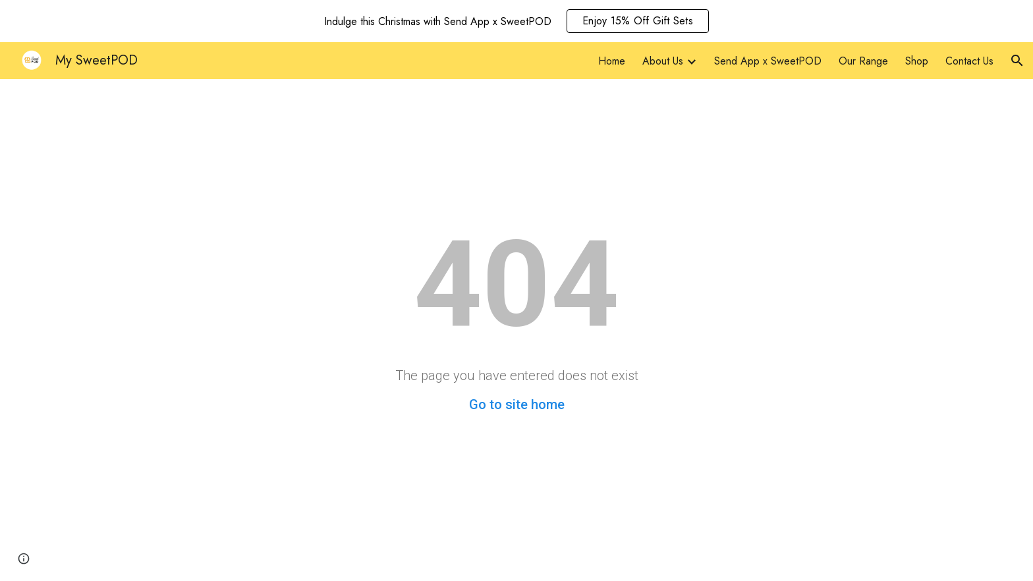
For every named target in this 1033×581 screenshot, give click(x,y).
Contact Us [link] (969, 61)
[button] (1017, 60)
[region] (516, 21)
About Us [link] (662, 61)
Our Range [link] (863, 61)
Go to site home (517, 404)
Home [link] (611, 61)
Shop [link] (916, 61)
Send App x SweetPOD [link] (768, 61)
